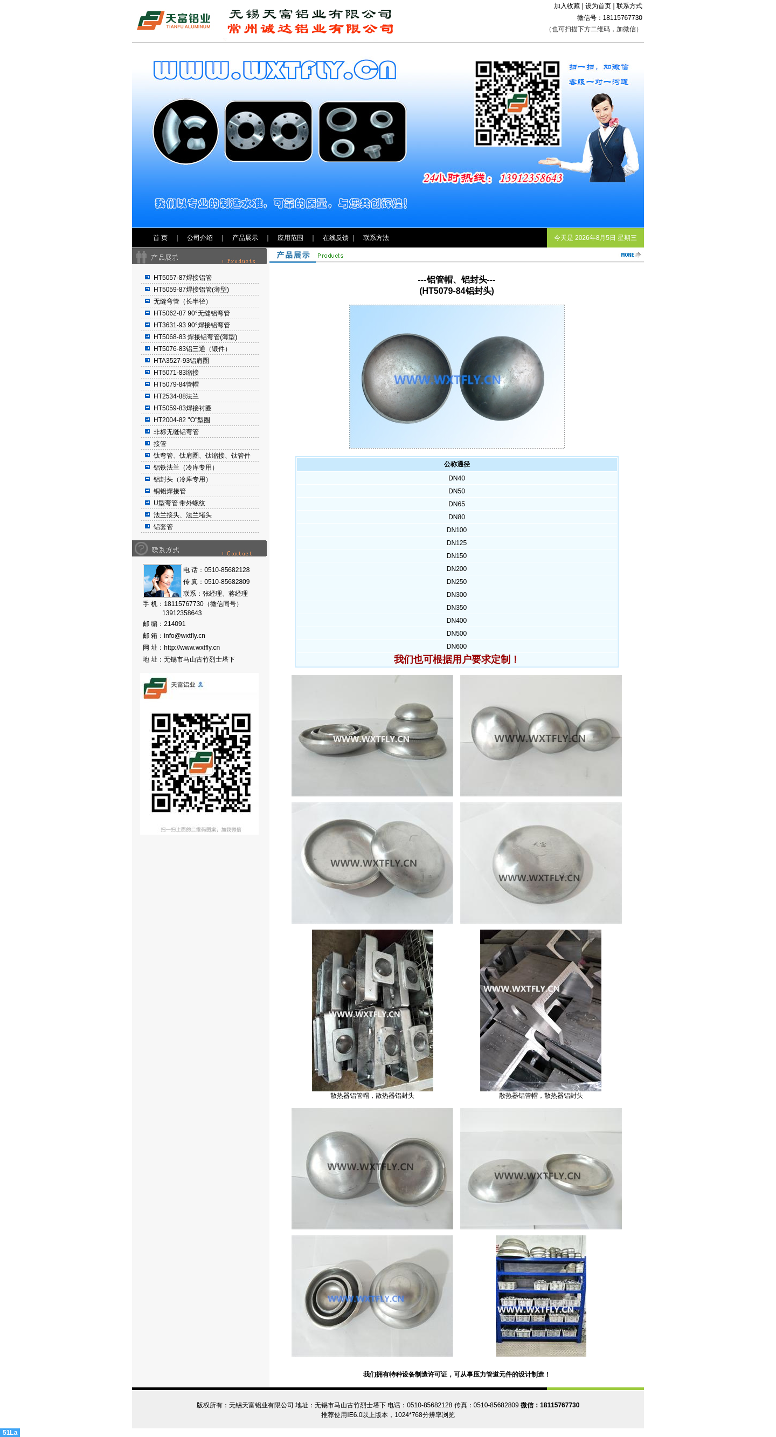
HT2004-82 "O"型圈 (182, 420)
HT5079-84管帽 (176, 384)
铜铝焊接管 (170, 491)
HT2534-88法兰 (176, 396)
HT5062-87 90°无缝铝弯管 (192, 313)
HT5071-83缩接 (176, 372)
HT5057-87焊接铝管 (183, 277)
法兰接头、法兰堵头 (183, 515)
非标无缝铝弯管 (176, 432)
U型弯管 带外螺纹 (179, 503)
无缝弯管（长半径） (183, 301)
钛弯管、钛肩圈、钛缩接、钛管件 (202, 455)
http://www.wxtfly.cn (192, 647)
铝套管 (163, 527)
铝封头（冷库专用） (183, 479)
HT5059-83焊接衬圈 (183, 408)
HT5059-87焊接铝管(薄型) (191, 289)
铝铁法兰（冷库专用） (186, 467)
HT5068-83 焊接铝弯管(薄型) (195, 337)
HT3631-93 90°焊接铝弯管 (192, 325)
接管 (160, 444)
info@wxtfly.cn (184, 636)
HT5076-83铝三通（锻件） (192, 349)
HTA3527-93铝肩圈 (181, 361)
